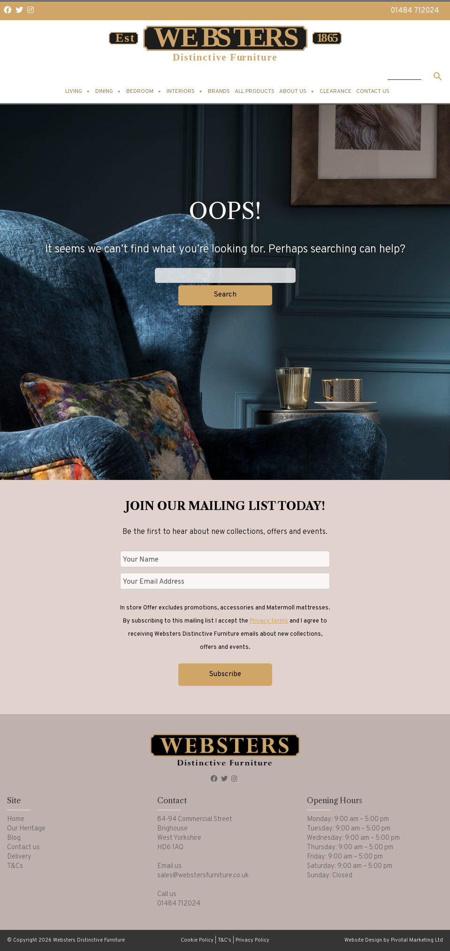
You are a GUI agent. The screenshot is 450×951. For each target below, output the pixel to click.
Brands (219, 91)
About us (297, 91)
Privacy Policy (252, 940)
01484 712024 (414, 10)
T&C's (224, 940)
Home (15, 819)
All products (255, 91)
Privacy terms (269, 621)
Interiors (185, 91)
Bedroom (144, 91)
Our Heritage (26, 828)
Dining (108, 91)
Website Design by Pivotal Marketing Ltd (393, 940)
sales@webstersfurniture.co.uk (203, 875)
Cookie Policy (197, 940)
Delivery (19, 856)
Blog (14, 838)
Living (78, 91)
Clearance (335, 91)
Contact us (372, 91)
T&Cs (15, 866)
